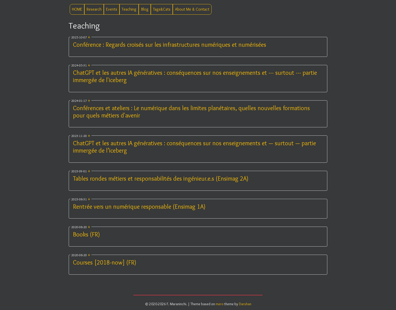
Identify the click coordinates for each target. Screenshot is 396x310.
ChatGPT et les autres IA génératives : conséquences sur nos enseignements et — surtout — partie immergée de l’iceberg (194, 146)
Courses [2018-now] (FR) (104, 262)
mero (220, 304)
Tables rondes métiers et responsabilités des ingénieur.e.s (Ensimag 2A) (161, 178)
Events (111, 9)
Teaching (129, 9)
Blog (144, 9)
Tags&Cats (161, 9)
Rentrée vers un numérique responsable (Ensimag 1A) (139, 206)
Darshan (245, 304)
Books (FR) (86, 234)
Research (94, 9)
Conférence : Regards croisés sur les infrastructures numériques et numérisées (169, 44)
